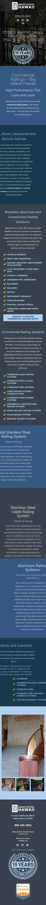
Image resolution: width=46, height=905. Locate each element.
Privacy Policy (30, 850)
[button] (23, 23)
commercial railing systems (17, 105)
